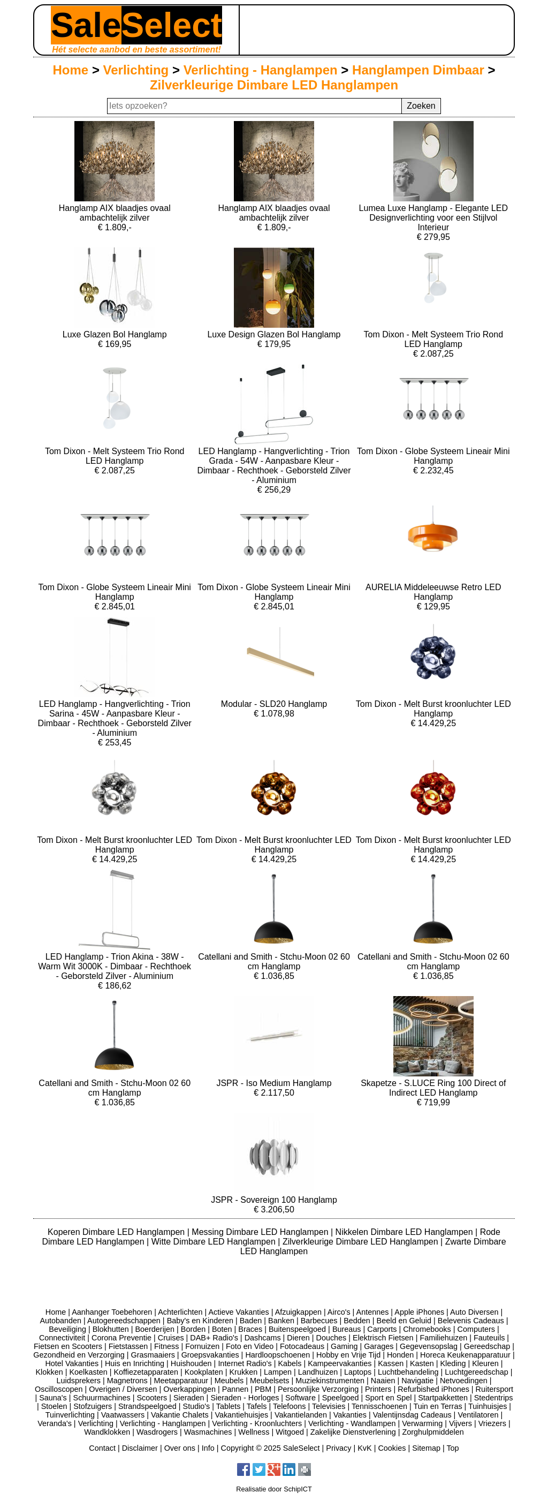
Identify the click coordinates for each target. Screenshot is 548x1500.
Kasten (422, 1363)
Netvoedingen (464, 1380)
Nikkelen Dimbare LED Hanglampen (405, 1232)
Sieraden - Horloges (244, 1397)
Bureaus (346, 1329)
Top (452, 1448)
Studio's (196, 1406)
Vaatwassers (122, 1415)
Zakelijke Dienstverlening (353, 1432)
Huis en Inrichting (134, 1363)
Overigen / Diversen (123, 1389)
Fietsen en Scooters (68, 1346)
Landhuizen (318, 1372)
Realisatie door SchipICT (274, 1489)
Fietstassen (128, 1346)
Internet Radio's (244, 1363)
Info (208, 1448)
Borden (193, 1329)
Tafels (257, 1406)
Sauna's (53, 1397)
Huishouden (191, 1363)
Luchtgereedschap (476, 1372)
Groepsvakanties (210, 1355)
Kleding (453, 1363)
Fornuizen (202, 1346)
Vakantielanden (301, 1415)
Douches (331, 1337)
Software (300, 1397)
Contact (102, 1448)
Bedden (357, 1320)
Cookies (392, 1448)
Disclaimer (140, 1448)
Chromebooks (427, 1329)
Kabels (289, 1363)
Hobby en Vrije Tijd (348, 1355)
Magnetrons (127, 1380)
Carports (382, 1329)
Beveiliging (67, 1329)
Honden (400, 1355)
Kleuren (485, 1363)
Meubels (229, 1380)
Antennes (372, 1312)
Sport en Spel (388, 1397)
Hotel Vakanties (71, 1363)
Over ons (179, 1448)
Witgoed (290, 1432)
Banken (281, 1320)
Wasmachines (208, 1432)
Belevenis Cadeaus (471, 1320)
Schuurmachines (102, 1397)
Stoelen (54, 1406)
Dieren (298, 1337)
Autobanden (60, 1320)
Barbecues (319, 1320)
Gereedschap (487, 1346)
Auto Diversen (474, 1312)
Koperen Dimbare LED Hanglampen (117, 1232)
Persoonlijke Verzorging (318, 1389)
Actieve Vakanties (238, 1312)
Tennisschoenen (379, 1406)
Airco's (339, 1312)
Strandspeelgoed (147, 1406)
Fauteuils (489, 1337)
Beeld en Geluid (404, 1320)
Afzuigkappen (298, 1312)
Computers (476, 1329)
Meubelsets (270, 1380)
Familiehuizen (443, 1337)
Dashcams (263, 1337)
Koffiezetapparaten (145, 1372)
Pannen (235, 1389)
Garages (378, 1346)
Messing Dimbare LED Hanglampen (261, 1232)
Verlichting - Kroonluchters (257, 1423)
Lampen (278, 1372)
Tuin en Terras (437, 1406)
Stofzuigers (92, 1406)
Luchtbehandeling (408, 1372)
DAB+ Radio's (214, 1337)
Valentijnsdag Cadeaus (412, 1415)
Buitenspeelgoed (297, 1329)
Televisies (328, 1406)
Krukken (243, 1372)
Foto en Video (249, 1346)
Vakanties (350, 1415)
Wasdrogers (157, 1432)
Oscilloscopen (59, 1389)
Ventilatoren (478, 1415)
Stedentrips (493, 1397)
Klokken (49, 1372)
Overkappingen (189, 1389)
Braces (250, 1329)
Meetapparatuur (181, 1380)
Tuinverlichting (70, 1415)
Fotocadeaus (302, 1346)
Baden (251, 1320)
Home (71, 70)
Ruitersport (494, 1389)
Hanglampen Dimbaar (418, 70)
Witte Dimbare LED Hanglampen (214, 1241)
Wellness (253, 1432)
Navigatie (417, 1380)
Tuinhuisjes (487, 1406)
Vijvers (460, 1423)
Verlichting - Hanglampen (261, 70)
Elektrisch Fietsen (383, 1337)
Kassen (391, 1363)
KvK (364, 1448)
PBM (263, 1389)
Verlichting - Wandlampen (351, 1423)
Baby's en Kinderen (200, 1320)
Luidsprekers (79, 1380)
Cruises (171, 1337)
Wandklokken (107, 1432)
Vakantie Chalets (180, 1415)
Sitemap (426, 1448)
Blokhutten (111, 1329)
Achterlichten (180, 1312)
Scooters (151, 1397)
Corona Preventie (121, 1337)
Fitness (166, 1346)
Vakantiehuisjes (241, 1415)
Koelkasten (88, 1372)
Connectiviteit (62, 1337)
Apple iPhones (419, 1312)
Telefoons (289, 1406)
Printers (378, 1389)
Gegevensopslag (429, 1346)
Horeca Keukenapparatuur (465, 1355)
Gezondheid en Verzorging (78, 1355)
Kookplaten (204, 1372)
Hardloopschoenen (277, 1355)
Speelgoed (340, 1397)
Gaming (344, 1346)
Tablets (228, 1406)
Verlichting (136, 70)
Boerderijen (154, 1329)
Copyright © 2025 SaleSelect (270, 1448)
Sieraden (188, 1397)
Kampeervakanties (339, 1363)
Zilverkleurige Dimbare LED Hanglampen (274, 85)
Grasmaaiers (153, 1355)
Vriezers (492, 1423)
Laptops (357, 1372)
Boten (222, 1329)
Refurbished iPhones (433, 1389)
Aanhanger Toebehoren (112, 1312)
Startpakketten (443, 1397)
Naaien (383, 1380)
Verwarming (422, 1423)
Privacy (338, 1448)
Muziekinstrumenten (329, 1380)
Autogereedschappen (124, 1320)
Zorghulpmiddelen (432, 1432)
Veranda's (54, 1423)
